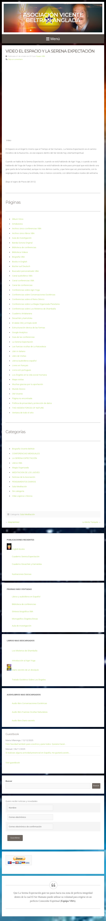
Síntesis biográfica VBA (22, 611)
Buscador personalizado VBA (25, 271)
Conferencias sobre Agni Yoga (26, 290)
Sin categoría (18, 491)
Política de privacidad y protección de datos (32, 403)
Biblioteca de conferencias (24, 247)
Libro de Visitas (19, 356)
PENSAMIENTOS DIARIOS (24, 481)
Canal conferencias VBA (23, 280)
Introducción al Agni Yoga (23, 660)
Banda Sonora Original (22, 242)
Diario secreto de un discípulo (25, 670)
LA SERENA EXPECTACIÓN (24, 458)
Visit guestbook (13, 762)
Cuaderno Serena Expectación (25, 556)
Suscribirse (15, 838)
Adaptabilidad (13, 522)
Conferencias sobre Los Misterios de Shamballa (34, 308)
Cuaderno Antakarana (22, 313)
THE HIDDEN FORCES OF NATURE (28, 408)
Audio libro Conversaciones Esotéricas (29, 703)
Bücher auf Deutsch (21, 266)
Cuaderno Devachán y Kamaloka (27, 564)
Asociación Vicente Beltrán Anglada (53, 17)
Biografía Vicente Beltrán (23, 448)
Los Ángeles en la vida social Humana (29, 375)
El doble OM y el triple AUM (24, 323)
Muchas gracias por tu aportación (27, 384)
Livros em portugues (21, 370)
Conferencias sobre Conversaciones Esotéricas (33, 294)
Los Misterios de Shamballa (24, 650)
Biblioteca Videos (20, 252)
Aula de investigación (22, 238)
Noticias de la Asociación (23, 477)
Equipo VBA (40, 56)
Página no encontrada (22, 398)
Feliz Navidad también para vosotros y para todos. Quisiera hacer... (36, 744)
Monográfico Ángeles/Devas (25, 618)
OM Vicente (17, 393)
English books (18, 549)
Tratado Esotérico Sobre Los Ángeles (29, 679)
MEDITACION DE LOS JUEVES (26, 472)
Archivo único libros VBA (23, 233)
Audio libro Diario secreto (23, 720)
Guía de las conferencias (23, 337)
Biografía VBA (18, 257)
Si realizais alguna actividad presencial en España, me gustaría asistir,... (38, 752)
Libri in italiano (18, 351)
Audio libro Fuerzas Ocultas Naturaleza (29, 712)
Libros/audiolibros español (24, 360)
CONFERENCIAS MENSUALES (26, 453)
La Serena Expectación (22, 342)
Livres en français (20, 365)
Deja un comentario (15, 59)
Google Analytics (20, 332)
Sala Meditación (19, 486)
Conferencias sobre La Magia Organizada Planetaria (36, 304)
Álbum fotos (17, 219)
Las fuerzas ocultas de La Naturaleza (29, 346)
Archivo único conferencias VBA (26, 228)
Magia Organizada (20, 467)
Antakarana (17, 224)
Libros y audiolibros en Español (26, 596)
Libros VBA (17, 463)
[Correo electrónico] (30, 817)
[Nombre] (30, 808)
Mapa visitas (18, 379)
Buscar (9, 781)
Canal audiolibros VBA (22, 275)
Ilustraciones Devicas (21, 574)
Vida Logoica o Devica (22, 496)
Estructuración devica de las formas (28, 327)
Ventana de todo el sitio (23, 412)
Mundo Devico (18, 389)
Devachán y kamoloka (22, 318)
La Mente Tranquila (90, 522)
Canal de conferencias (22, 285)
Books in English (19, 261)
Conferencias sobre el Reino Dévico (28, 299)
